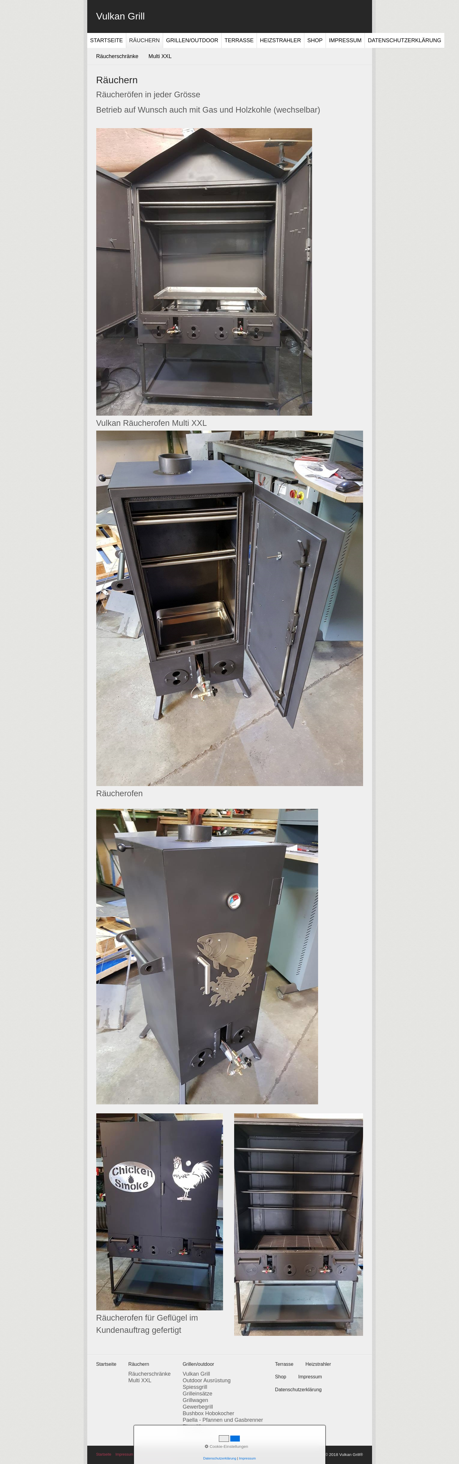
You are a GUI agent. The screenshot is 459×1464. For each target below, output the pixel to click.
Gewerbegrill (198, 1407)
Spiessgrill (195, 1387)
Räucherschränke (117, 56)
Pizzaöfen (194, 1427)
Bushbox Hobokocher (208, 1413)
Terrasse (239, 40)
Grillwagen (195, 1400)
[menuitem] (106, 40)
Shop (315, 40)
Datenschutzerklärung (404, 40)
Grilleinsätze (197, 1394)
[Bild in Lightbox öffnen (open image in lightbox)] (204, 272)
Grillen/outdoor (192, 40)
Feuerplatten (198, 1433)
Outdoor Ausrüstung (207, 1380)
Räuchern (144, 40)
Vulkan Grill (120, 16)
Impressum (345, 40)
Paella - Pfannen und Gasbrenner (223, 1420)
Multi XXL (159, 56)
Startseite (106, 40)
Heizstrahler (280, 40)
